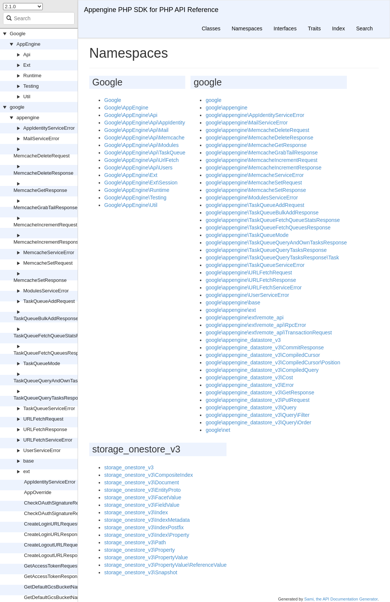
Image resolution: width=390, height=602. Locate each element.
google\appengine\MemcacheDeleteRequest (257, 130)
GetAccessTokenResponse (53, 576)
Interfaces (284, 28)
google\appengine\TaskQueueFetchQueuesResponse (268, 228)
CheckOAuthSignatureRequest (57, 503)
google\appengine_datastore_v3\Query (251, 407)
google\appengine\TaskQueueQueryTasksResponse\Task (272, 258)
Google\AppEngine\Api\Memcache (144, 138)
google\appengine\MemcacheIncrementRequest (261, 160)
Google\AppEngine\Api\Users (138, 168)
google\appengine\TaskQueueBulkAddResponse (262, 213)
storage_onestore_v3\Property (139, 550)
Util (26, 96)
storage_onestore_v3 (129, 467)
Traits (314, 28)
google (17, 107)
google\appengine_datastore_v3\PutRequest (257, 400)
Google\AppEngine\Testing (135, 198)
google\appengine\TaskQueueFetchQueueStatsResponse (273, 220)
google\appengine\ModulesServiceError (252, 198)
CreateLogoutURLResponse (54, 555)
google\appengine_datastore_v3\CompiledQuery (262, 370)
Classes (211, 28)
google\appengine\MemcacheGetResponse (256, 145)
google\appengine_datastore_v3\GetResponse (260, 392)
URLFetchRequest (43, 419)
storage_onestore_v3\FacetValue (142, 497)
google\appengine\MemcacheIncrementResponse (263, 168)
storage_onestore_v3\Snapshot (140, 572)
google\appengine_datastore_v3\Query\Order (258, 422)
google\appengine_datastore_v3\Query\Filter (257, 415)
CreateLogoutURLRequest (52, 545)
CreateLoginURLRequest (51, 524)
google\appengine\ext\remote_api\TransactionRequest (269, 332)
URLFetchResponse (45, 429)
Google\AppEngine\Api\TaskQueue (144, 153)
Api (26, 54)
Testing (31, 86)
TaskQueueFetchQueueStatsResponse (56, 335)
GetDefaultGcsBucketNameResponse (65, 597)
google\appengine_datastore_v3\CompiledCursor (263, 355)
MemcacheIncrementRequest (45, 225)
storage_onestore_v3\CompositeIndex (148, 475)
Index (338, 28)
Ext (26, 65)
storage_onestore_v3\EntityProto (142, 490)
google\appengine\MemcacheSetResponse (256, 190)
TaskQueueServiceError (49, 408)
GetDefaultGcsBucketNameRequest (63, 587)
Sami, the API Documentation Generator (341, 599)
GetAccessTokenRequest (51, 566)
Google (18, 33)
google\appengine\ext (231, 310)
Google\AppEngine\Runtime (137, 190)
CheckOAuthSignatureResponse (59, 513)
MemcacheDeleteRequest (42, 156)
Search (364, 28)
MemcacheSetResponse (40, 280)
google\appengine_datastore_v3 (243, 340)
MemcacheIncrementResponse (47, 242)
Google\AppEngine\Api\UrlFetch (141, 160)
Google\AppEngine (126, 108)
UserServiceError (42, 450)
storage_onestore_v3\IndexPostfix (144, 527)
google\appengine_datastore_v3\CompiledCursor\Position (273, 362)
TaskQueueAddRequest (49, 301)
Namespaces (247, 28)
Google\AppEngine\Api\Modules (141, 145)
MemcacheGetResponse (40, 190)
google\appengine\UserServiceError (247, 295)
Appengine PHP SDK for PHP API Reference (151, 9)
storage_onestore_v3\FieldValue (142, 505)
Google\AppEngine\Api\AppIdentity (144, 123)
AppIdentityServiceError (49, 128)
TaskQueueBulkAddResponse (46, 318)
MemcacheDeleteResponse (44, 173)
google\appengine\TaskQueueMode (247, 235)
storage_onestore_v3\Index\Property (146, 535)
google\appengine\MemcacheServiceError (254, 175)
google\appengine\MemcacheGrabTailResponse (262, 153)
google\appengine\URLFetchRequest (249, 273)
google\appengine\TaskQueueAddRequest (255, 205)
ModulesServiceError (46, 291)
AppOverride (37, 492)
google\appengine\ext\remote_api (245, 317)
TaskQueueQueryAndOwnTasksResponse (59, 380)
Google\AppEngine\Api (131, 115)
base (28, 461)
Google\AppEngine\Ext (131, 175)
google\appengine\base (233, 302)
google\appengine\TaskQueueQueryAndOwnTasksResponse (276, 243)
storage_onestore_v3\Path (135, 542)
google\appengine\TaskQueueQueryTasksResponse (266, 250)
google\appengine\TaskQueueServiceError (255, 265)
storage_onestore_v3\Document (141, 482)
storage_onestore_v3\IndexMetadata (147, 520)
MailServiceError (41, 138)
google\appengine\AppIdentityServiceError (255, 115)
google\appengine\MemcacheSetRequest (254, 183)
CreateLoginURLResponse (53, 534)
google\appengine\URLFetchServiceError (254, 288)
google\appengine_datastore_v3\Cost (249, 377)
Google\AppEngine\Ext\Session (140, 183)
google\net (218, 430)
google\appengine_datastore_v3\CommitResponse (265, 347)
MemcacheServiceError (48, 252)
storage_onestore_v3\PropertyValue (146, 557)
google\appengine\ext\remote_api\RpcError (256, 325)
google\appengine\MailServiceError (247, 123)
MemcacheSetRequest (48, 263)
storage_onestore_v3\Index (136, 512)
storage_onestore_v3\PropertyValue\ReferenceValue (165, 565)
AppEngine (28, 44)
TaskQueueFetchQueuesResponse (51, 353)
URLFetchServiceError (47, 440)
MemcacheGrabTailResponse (46, 207)
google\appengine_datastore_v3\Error (250, 385)
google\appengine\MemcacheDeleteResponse (259, 138)
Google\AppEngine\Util (131, 205)
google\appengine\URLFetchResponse (251, 280)
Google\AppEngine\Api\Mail (136, 130)
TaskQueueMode (41, 363)
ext (26, 471)
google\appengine (226, 108)
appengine (27, 117)
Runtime (32, 75)
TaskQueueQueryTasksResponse (50, 398)
